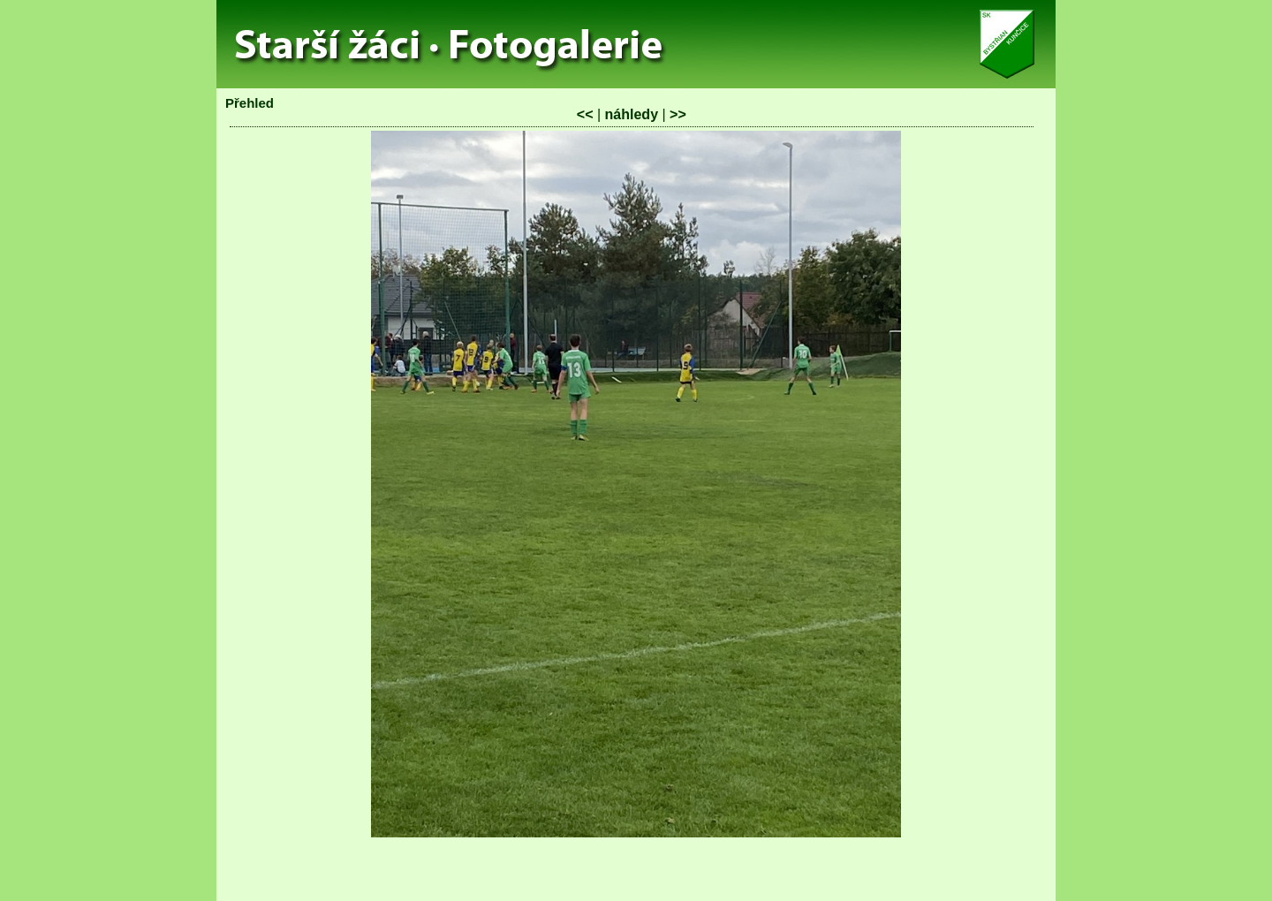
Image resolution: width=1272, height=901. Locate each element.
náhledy (631, 114)
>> (678, 114)
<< (585, 114)
